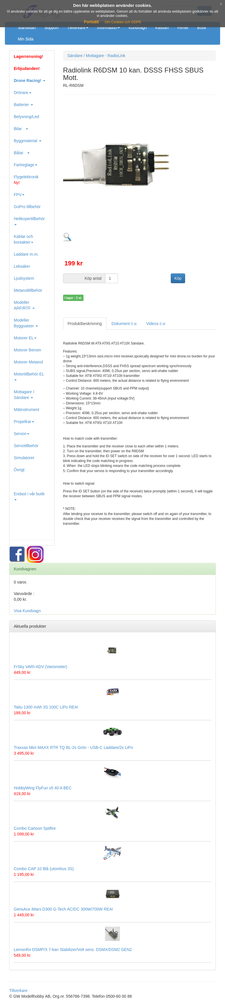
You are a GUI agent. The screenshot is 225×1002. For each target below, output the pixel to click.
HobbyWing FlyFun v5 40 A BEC (43, 788)
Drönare (22, 92)
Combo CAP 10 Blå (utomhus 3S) (44, 868)
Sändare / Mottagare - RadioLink (96, 55)
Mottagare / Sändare (24, 395)
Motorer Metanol (28, 362)
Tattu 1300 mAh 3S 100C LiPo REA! (46, 707)
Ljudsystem (24, 278)
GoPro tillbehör (27, 206)
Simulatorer (24, 457)
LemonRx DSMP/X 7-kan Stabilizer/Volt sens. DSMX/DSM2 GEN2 (73, 949)
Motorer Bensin (27, 350)
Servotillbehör (26, 445)
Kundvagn (138, 27)
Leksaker (22, 266)
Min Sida (25, 39)
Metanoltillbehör (28, 290)
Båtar (22, 152)
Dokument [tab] (124, 323)
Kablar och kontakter (23, 239)
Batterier (23, 104)
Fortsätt (91, 21)
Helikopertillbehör (29, 220)
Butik (201, 27)
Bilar (21, 128)
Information (108, 27)
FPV (19, 194)
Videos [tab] (155, 323)
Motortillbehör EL (29, 376)
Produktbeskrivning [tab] (85, 323)
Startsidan (27, 27)
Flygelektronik (26, 180)
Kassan (162, 27)
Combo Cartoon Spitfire (35, 828)
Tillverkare (77, 27)
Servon (21, 433)
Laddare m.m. (26, 254)
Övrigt (19, 469)
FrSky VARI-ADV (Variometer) (40, 666)
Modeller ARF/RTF (24, 305)
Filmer (183, 27)
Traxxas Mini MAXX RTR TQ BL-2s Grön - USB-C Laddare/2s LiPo (73, 747)
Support (51, 27)
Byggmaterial (27, 140)
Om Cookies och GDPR (123, 22)
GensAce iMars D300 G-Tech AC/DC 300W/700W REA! (63, 909)
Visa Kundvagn (27, 610)
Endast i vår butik (29, 496)
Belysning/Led (26, 116)
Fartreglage (25, 165)
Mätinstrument (26, 409)
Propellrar (24, 421)
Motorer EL (25, 338)
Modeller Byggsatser (26, 323)
